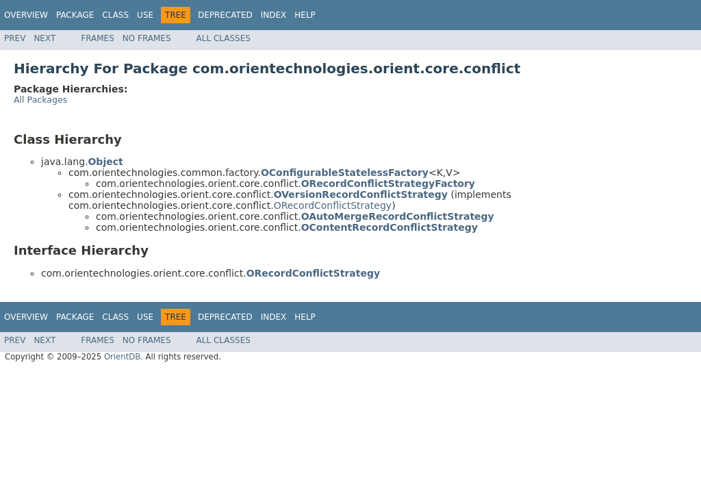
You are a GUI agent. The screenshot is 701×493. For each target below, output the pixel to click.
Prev (14, 38)
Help (305, 15)
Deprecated (225, 15)
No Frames (147, 38)
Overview (26, 15)
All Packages (40, 99)
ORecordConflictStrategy (333, 205)
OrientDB (122, 357)
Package (75, 15)
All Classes (223, 38)
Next (44, 38)
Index (274, 15)
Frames (97, 38)
